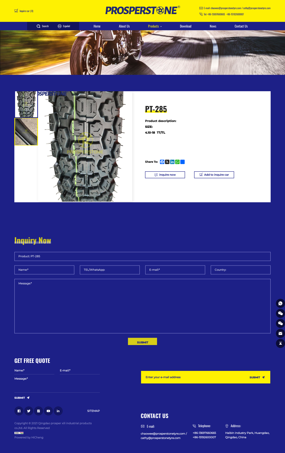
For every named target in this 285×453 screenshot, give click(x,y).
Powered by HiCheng (28, 437)
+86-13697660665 (216, 14)
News (213, 26)
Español (66, 26)
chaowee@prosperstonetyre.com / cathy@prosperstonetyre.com (241, 8)
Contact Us (241, 26)
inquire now (167, 174)
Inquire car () (26, 11)
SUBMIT (19, 397)
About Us (124, 26)
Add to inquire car (216, 174)
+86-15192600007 (235, 14)
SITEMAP (93, 411)
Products (153, 26)
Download (185, 26)
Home (97, 26)
